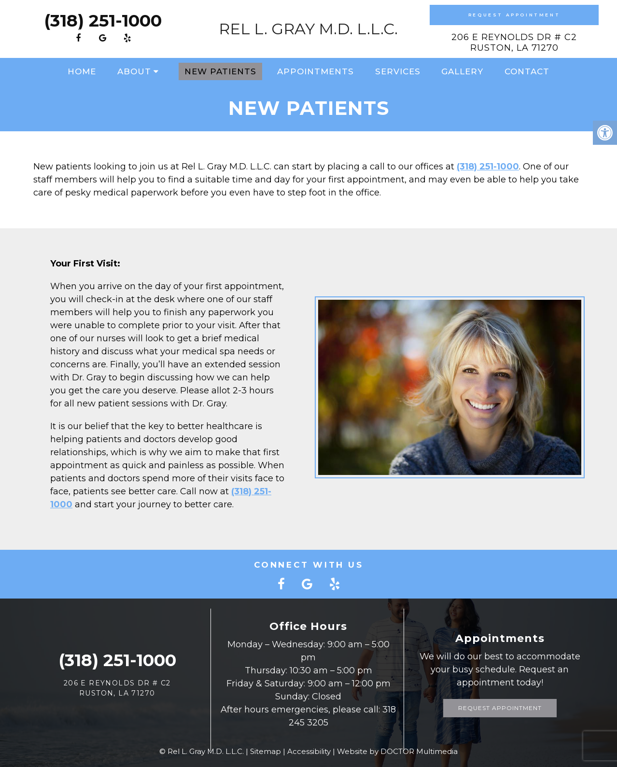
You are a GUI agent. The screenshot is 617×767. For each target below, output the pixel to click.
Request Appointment (514, 14)
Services (398, 71)
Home (82, 71)
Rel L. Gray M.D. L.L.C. (308, 29)
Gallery (462, 71)
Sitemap (265, 751)
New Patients (220, 71)
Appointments (315, 71)
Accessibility (309, 751)
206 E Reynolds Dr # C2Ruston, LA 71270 (514, 42)
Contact (527, 71)
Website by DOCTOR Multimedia (397, 751)
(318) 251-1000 (103, 20)
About (134, 71)
